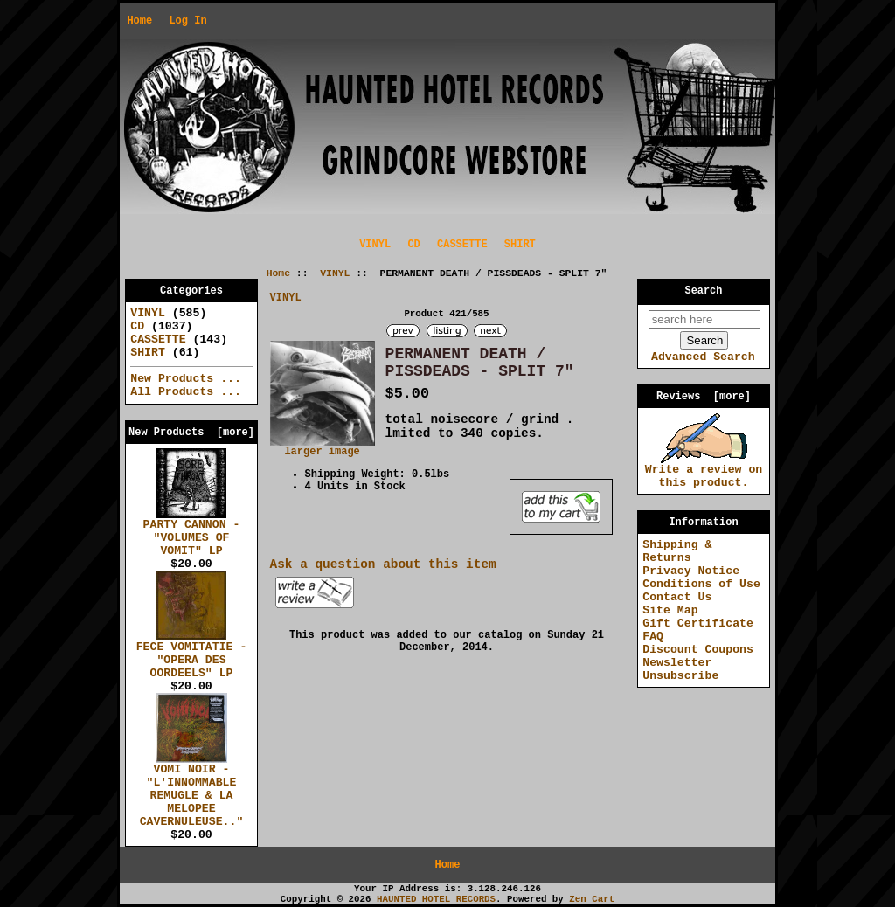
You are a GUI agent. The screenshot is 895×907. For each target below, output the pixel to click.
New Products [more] (191, 432)
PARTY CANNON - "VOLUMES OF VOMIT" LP (191, 533)
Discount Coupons (697, 649)
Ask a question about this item (383, 564)
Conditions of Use (701, 584)
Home (139, 21)
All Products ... (185, 391)
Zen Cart (591, 899)
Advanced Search (703, 356)
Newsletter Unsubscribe (680, 669)
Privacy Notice (690, 571)
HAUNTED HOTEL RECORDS (436, 899)
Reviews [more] (703, 397)
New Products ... (185, 378)
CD (413, 245)
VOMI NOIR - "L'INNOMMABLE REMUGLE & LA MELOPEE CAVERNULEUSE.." (192, 790)
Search (704, 291)
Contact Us (676, 597)
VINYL (335, 273)
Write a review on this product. (704, 471)
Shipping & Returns (676, 551)
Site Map (669, 610)
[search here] (704, 319)
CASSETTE (462, 245)
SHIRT (520, 245)
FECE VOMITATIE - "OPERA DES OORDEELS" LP (191, 655)
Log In (187, 21)
